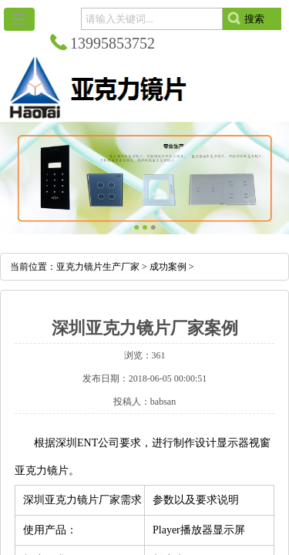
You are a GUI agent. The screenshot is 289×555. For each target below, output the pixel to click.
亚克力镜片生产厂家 (97, 266)
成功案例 (168, 266)
